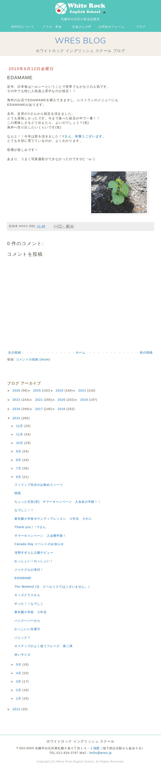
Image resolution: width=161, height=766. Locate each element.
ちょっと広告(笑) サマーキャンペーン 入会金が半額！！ (57, 501)
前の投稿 (146, 352)
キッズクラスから (27, 595)
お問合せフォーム (111, 26)
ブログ (141, 26)
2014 (17, 709)
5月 (19, 664)
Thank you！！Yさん (30, 527)
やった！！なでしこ (29, 603)
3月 (19, 681)
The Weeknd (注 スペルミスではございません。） (52, 586)
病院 (17, 493)
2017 (39, 409)
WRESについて (22, 26)
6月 (19, 477)
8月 (19, 460)
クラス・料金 (52, 26)
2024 (60, 390)
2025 (37, 390)
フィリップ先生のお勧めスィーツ (38, 484)
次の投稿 (14, 352)
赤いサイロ (22, 654)
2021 (39, 399)
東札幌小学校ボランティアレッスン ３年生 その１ (53, 518)
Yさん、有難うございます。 (84, 136)
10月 (20, 443)
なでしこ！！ (24, 510)
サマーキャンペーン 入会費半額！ (40, 535)
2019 (84, 399)
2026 (17, 390)
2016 (62, 409)
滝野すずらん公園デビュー (33, 552)
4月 (19, 673)
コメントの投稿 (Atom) (33, 359)
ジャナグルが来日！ (29, 569)
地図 (96, 748)
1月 (19, 698)
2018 (17, 409)
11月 (20, 434)
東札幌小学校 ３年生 (30, 612)
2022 (17, 399)
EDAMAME (22, 578)
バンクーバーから (27, 620)
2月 (19, 690)
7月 (19, 468)
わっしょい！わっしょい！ (33, 561)
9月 (19, 451)
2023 (82, 390)
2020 (62, 399)
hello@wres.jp (101, 752)
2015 (17, 418)
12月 (20, 426)
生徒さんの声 (81, 26)
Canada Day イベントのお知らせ (39, 544)
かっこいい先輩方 (27, 629)
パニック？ (22, 637)
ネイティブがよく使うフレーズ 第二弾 (43, 646)
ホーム (80, 352)
